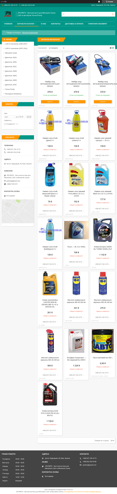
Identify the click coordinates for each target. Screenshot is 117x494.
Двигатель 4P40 (10, 85)
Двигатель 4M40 (11, 71)
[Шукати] (112, 14)
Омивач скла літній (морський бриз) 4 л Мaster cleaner (50, 193)
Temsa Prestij (9, 89)
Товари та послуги (13, 33)
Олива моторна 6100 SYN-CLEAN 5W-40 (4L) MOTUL (50, 413)
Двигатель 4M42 (11, 76)
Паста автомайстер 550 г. (103, 358)
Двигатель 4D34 (11, 57)
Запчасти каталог (25, 24)
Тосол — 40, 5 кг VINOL (76, 247)
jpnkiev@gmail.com (13, 181)
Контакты (55, 24)
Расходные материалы (13, 94)
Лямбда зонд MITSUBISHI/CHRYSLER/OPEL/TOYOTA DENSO (82, 84)
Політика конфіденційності (92, 492)
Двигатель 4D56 (11, 62)
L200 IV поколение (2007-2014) (16, 48)
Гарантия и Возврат (97, 24)
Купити (50, 102)
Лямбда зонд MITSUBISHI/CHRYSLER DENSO (50, 84)
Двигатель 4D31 (11, 66)
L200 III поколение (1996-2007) (16, 44)
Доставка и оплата (74, 24)
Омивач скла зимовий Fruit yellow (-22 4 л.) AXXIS (76, 193)
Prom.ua (70, 489)
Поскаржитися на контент (73, 492)
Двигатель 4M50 (11, 80)
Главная (8, 24)
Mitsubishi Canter (11, 53)
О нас (43, 24)
